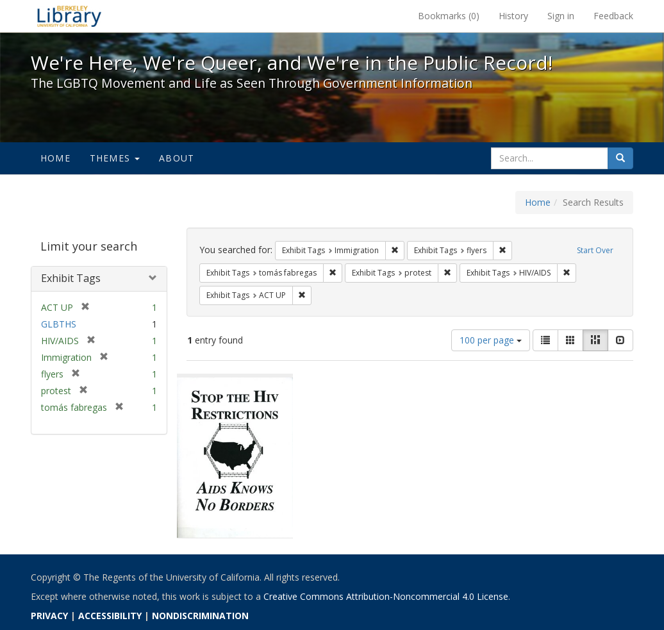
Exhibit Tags (71, 278)
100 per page (491, 340)
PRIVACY (49, 615)
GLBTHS (58, 324)
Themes (115, 158)
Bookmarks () (448, 16)
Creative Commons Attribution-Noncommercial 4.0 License (385, 596)
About (176, 158)
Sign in (560, 16)
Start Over (595, 250)
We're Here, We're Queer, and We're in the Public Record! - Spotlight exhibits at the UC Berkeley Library (69, 16)
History (513, 16)
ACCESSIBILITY (110, 615)
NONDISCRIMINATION (200, 615)
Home (55, 158)
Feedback (613, 16)
